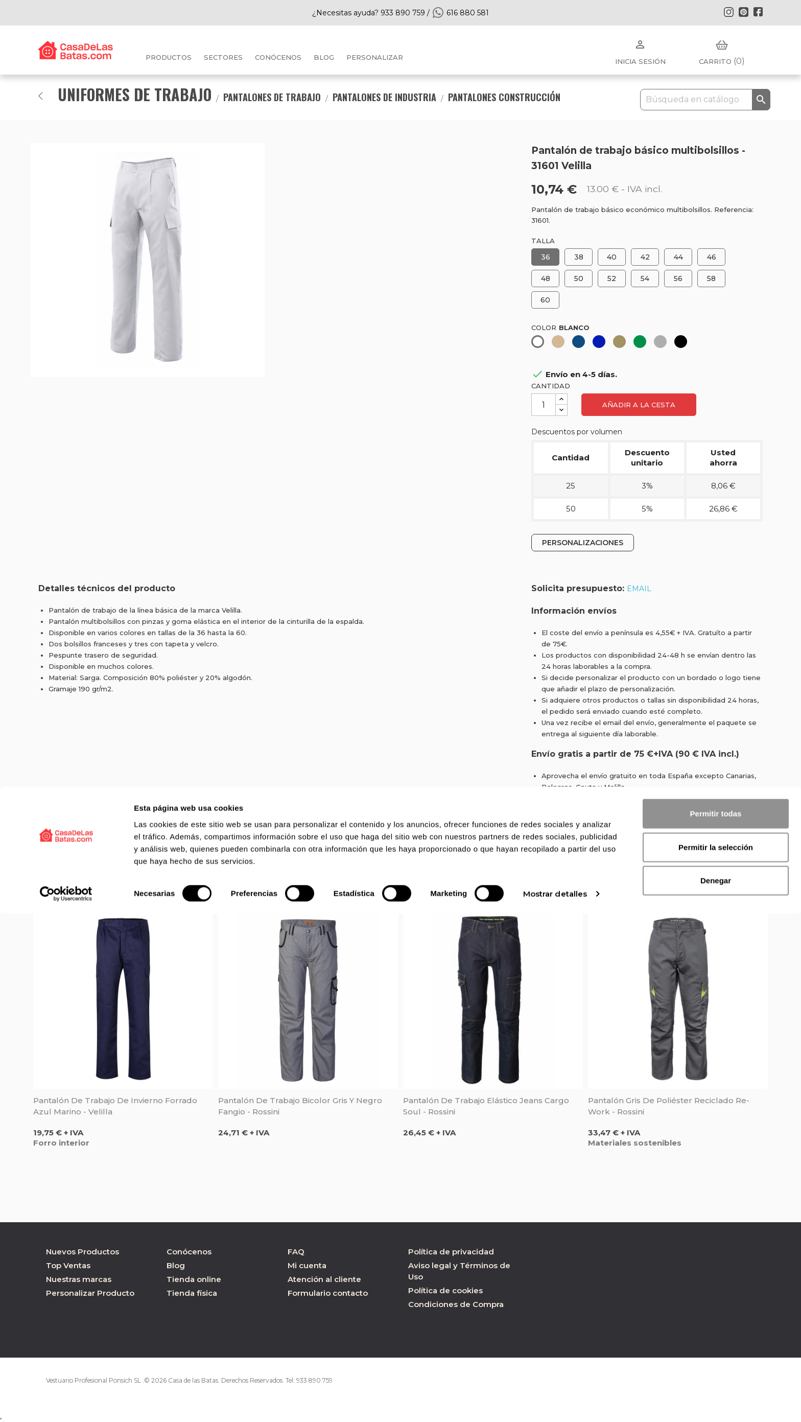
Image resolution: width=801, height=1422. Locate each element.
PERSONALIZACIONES (582, 542)
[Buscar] (705, 99)
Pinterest (743, 11)
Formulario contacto (328, 1293)
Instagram (728, 11)
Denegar (715, 1388)
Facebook (758, 11)
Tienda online (194, 1279)
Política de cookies (445, 1290)
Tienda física (192, 1293)
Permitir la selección (715, 1355)
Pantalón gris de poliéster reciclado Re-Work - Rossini (668, 1105)
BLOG (324, 57)
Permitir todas (716, 1321)
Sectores (223, 57)
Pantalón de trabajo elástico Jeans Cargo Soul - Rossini (486, 1105)
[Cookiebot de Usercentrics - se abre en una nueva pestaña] (66, 1402)
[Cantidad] (543, 404)
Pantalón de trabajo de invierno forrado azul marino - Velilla (115, 1105)
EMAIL (639, 588)
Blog (176, 1265)
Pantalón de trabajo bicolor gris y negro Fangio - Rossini (300, 1105)
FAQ (296, 1251)
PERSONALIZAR (374, 57)
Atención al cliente (324, 1279)
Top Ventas (68, 1265)
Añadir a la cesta (638, 405)
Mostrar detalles (555, 1402)
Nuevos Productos (82, 1251)
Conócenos (278, 57)
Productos (169, 57)
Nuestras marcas (78, 1279)
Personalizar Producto (90, 1293)
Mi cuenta (307, 1265)
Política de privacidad (451, 1251)
